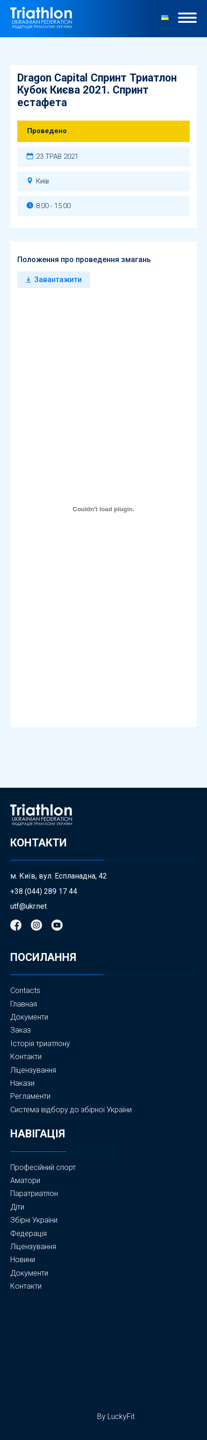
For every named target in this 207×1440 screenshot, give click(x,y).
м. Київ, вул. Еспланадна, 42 (58, 876)
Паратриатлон (34, 1193)
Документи (29, 1017)
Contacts (25, 990)
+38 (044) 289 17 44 (43, 891)
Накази (22, 1083)
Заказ (20, 1030)
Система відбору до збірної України (71, 1109)
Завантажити (58, 279)
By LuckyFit (116, 1416)
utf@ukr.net (28, 906)
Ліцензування (33, 1070)
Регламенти (30, 1096)
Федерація (28, 1234)
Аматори (25, 1180)
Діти (17, 1207)
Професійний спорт (43, 1167)
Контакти (26, 1056)
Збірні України (33, 1220)
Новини (22, 1260)
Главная (23, 1004)
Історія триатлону (40, 1043)
